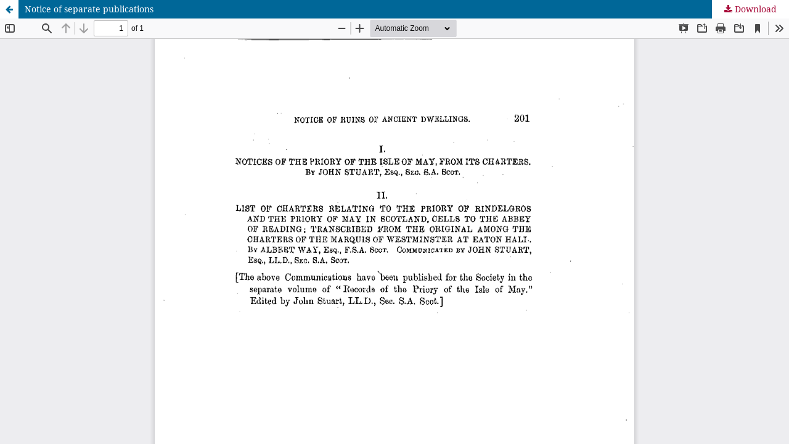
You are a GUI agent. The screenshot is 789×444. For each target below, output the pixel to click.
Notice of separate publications (89, 9)
